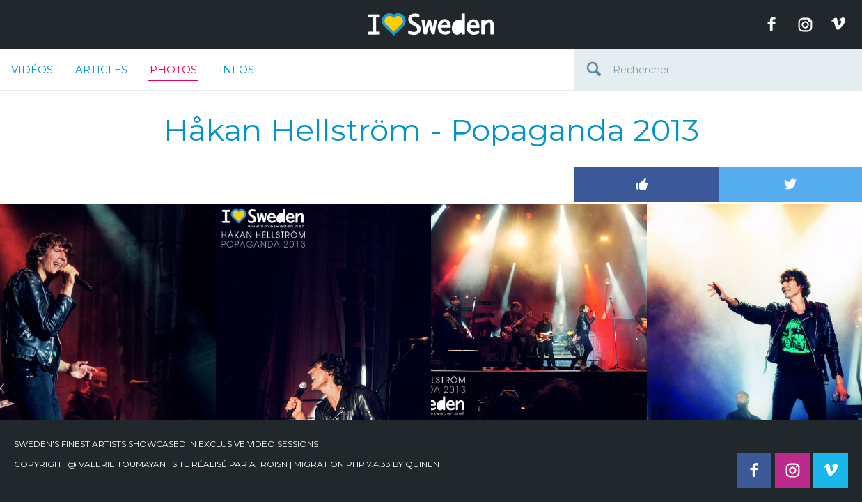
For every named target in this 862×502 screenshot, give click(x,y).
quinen (422, 464)
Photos (173, 72)
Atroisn (268, 464)
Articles (101, 69)
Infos (236, 69)
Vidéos (32, 69)
